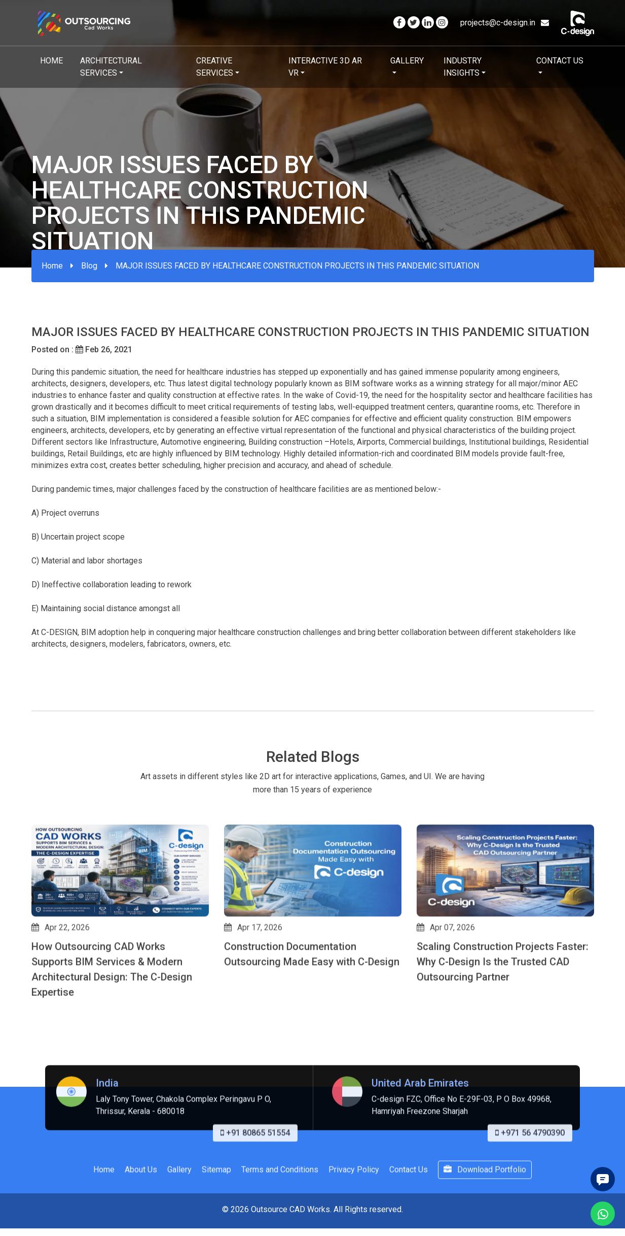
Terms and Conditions (279, 1215)
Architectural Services (111, 67)
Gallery (407, 60)
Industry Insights (463, 67)
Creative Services (214, 67)
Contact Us (559, 60)
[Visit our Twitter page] (414, 22)
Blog (89, 266)
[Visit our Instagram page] (442, 22)
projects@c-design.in (504, 22)
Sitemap (216, 1215)
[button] (36, 1053)
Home (51, 60)
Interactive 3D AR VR (325, 67)
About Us (141, 1215)
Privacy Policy (353, 1215)
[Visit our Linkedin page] (428, 22)
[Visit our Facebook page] (399, 22)
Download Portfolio (485, 1215)
